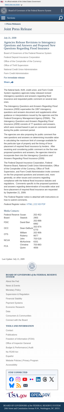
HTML (29, 204)
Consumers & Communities (18, 316)
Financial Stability (14, 298)
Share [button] (9, 82)
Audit (31, 347)
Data (8, 311)
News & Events (13, 286)
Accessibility (11, 365)
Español (9, 356)
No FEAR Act (12, 352)
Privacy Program (30, 360)
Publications (11, 335)
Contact (9, 330)
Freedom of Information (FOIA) (20, 339)
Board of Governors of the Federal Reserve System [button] (29, 10)
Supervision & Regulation (17, 294)
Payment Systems (14, 303)
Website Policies (13, 360)
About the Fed (12, 281)
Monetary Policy (13, 290)
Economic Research (15, 307)
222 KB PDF (39, 204)
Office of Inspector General (18, 343)
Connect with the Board (17, 320)
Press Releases (13, 24)
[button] (4, 11)
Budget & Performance (16, 347)
